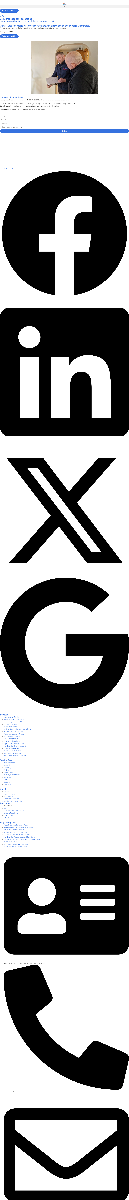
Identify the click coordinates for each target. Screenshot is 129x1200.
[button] (64, 6)
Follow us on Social (7, 168)
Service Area (6, 760)
